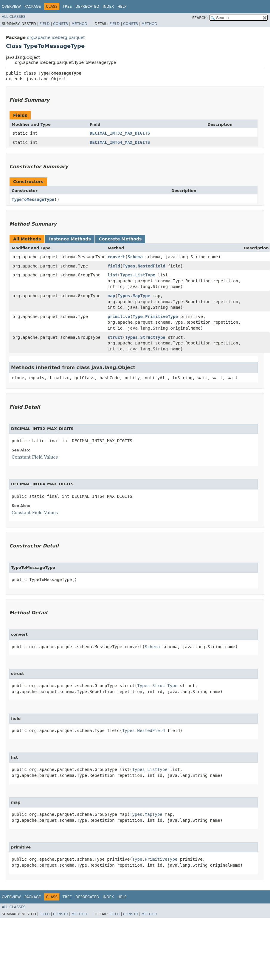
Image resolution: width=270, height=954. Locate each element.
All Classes (13, 17)
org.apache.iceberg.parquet (56, 37)
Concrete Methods (120, 239)
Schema (135, 256)
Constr (60, 24)
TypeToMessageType (33, 199)
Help (122, 6)
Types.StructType (145, 337)
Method (79, 24)
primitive (119, 316)
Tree (67, 6)
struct (115, 337)
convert (116, 256)
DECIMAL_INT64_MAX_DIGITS (120, 142)
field (114, 266)
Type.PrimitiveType (155, 316)
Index (108, 6)
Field (44, 24)
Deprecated (87, 6)
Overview (11, 6)
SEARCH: (200, 18)
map (111, 295)
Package (32, 6)
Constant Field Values (35, 457)
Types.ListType (137, 275)
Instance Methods (70, 239)
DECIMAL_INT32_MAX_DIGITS (120, 133)
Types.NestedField (143, 266)
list (113, 275)
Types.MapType (134, 295)
